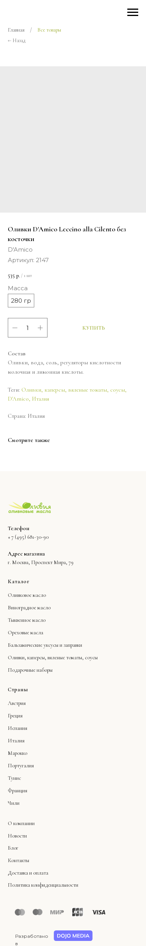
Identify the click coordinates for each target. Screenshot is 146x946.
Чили (13, 803)
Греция (15, 715)
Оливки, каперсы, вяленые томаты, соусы (73, 389)
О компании (21, 823)
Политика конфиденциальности (43, 885)
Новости (17, 835)
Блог (13, 848)
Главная (16, 30)
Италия (40, 398)
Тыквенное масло (27, 620)
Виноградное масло (29, 607)
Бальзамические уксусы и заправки (45, 645)
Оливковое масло (27, 595)
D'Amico (18, 398)
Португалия (21, 765)
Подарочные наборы (30, 670)
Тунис (14, 778)
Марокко (17, 753)
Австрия (17, 703)
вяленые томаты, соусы (72, 657)
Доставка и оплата (28, 873)
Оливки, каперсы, (27, 657)
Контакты (18, 860)
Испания (17, 728)
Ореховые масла (25, 632)
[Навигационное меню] (132, 12)
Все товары (49, 30)
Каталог (19, 581)
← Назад (16, 40)
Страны (18, 689)
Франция (17, 790)
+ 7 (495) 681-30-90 (28, 537)
